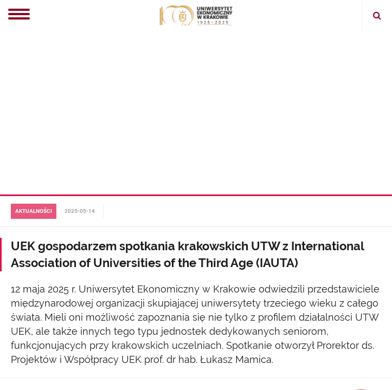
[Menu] (19, 15)
